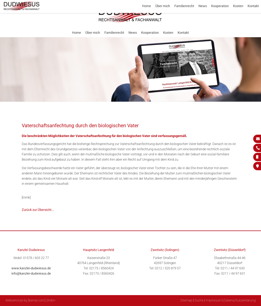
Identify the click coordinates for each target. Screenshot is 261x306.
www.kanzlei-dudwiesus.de (31, 268)
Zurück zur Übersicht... (38, 210)
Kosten (168, 32)
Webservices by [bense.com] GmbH (30, 300)
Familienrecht (114, 32)
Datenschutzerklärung (240, 300)
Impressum (214, 300)
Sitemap (186, 300)
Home (76, 32)
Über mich (92, 32)
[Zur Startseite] (130, 21)
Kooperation (150, 32)
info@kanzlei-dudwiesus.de (31, 273)
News (133, 32)
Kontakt (183, 32)
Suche (198, 300)
